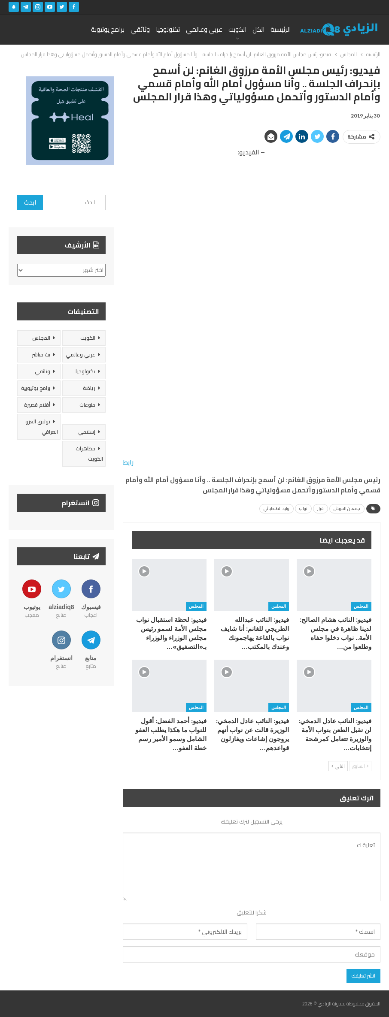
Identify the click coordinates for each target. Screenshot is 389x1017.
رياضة (89, 388)
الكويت (237, 29)
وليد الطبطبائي (276, 508)
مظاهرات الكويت (89, 454)
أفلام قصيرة (37, 405)
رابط (128, 462)
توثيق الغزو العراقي (41, 426)
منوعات (87, 405)
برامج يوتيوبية (35, 388)
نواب (303, 508)
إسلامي (86, 432)
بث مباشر (41, 354)
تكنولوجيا (168, 29)
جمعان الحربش (347, 508)
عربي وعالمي (204, 29)
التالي (338, 766)
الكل (258, 29)
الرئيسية (280, 29)
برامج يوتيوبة (108, 29)
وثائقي (140, 29)
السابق (360, 766)
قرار (320, 508)
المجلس (361, 606)
